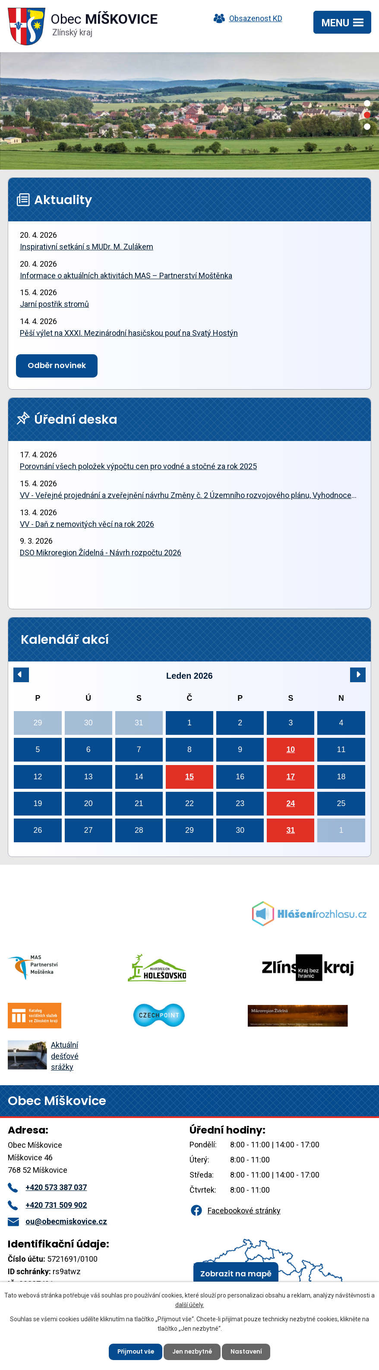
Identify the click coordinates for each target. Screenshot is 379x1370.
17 (290, 776)
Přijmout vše (132, 1350)
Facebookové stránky (235, 1210)
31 (290, 830)
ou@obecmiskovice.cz (57, 1221)
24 (290, 803)
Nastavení (250, 1350)
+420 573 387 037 (47, 1187)
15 (189, 776)
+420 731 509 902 (47, 1204)
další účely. (189, 1303)
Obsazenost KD (246, 18)
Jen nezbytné (193, 1350)
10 (290, 749)
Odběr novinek (57, 365)
